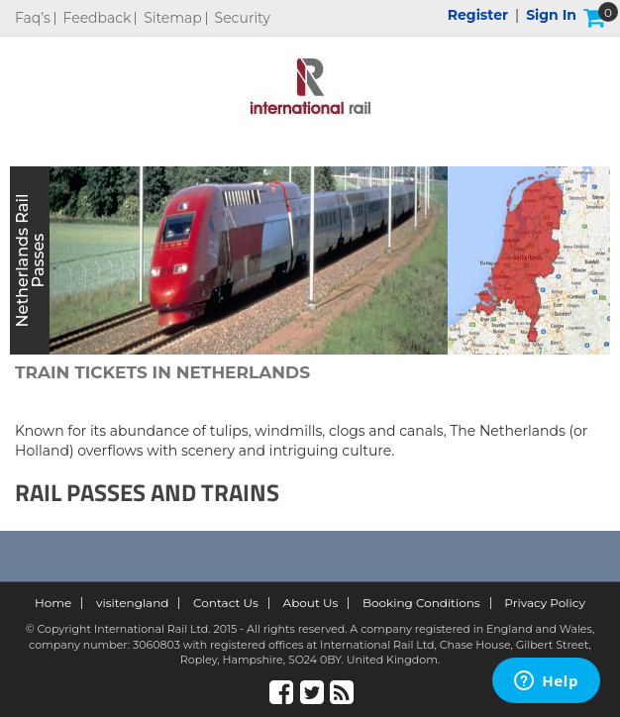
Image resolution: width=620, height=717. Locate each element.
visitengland (132, 603)
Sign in (551, 15)
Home (53, 603)
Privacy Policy (544, 603)
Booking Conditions (421, 603)
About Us (311, 603)
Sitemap (173, 18)
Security (242, 18)
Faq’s (33, 18)
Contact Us (225, 603)
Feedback (97, 18)
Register (478, 15)
